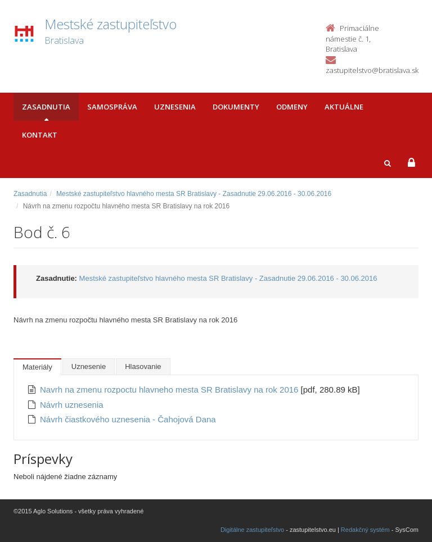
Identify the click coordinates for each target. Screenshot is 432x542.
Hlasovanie (143, 366)
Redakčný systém (365, 529)
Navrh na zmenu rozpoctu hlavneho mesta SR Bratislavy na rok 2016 (170, 389)
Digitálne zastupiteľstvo (252, 529)
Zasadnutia (46, 107)
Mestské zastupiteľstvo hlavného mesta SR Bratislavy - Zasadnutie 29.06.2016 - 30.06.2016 (193, 194)
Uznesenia (175, 107)
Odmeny (292, 107)
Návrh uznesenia (72, 404)
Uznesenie (88, 366)
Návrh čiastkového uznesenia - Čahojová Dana (128, 419)
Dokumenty (236, 107)
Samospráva (112, 107)
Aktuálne (344, 107)
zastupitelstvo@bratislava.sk (372, 70)
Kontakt (39, 135)
